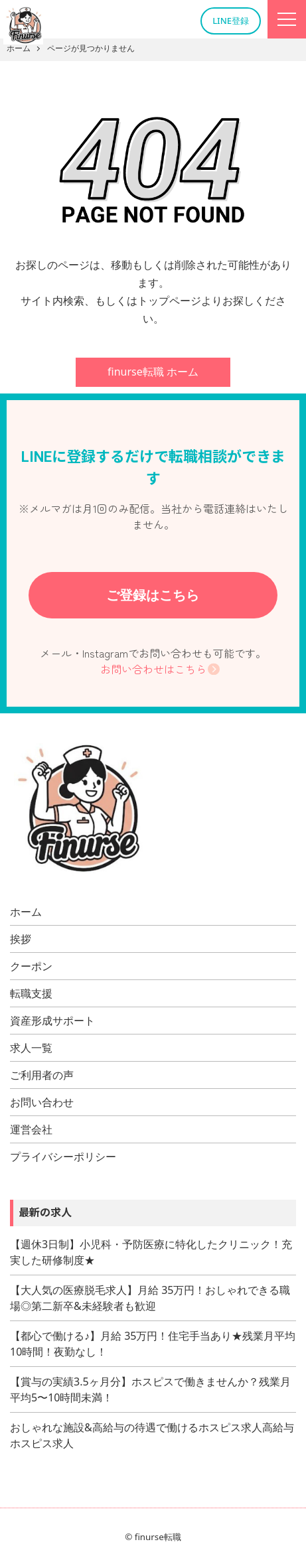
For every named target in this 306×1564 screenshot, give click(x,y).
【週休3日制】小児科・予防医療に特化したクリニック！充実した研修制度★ (151, 1252)
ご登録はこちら (152, 595)
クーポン (31, 966)
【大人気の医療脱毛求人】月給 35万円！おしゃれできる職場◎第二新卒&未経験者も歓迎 (150, 1298)
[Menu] (287, 19)
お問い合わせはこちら (153, 669)
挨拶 (20, 939)
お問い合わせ (42, 1102)
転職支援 (31, 993)
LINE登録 (230, 21)
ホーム (26, 911)
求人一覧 (31, 1047)
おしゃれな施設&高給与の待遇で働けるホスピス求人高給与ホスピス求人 (152, 1435)
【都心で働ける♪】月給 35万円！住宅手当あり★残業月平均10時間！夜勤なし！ (152, 1343)
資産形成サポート (52, 1020)
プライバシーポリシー (63, 1156)
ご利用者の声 (42, 1075)
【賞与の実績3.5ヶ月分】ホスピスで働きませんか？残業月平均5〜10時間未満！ (150, 1389)
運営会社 (31, 1129)
